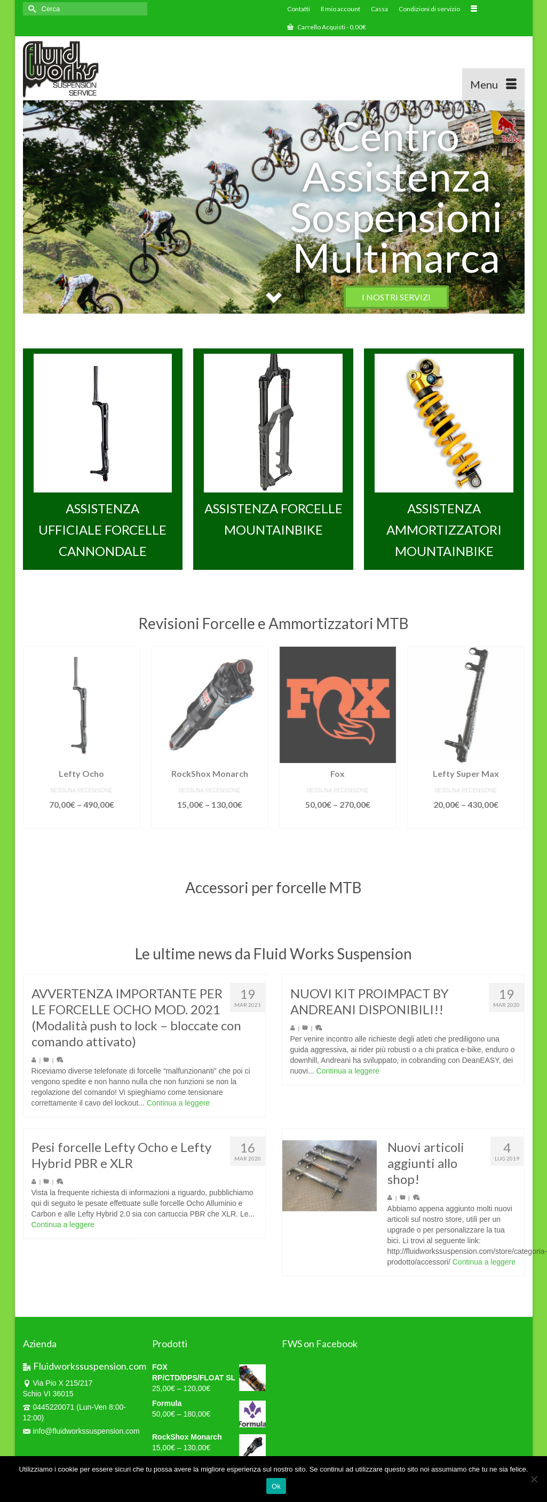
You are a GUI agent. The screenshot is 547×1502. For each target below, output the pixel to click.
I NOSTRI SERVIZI (396, 297)
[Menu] (493, 84)
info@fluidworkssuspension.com (81, 1431)
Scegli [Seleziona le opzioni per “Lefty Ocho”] (81, 834)
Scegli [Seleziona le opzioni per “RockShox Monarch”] (209, 834)
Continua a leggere (178, 1110)
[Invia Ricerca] (31, 8)
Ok (276, 1486)
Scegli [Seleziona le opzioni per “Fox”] (337, 834)
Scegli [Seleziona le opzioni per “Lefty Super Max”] (465, 834)
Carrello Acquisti (326, 27)
